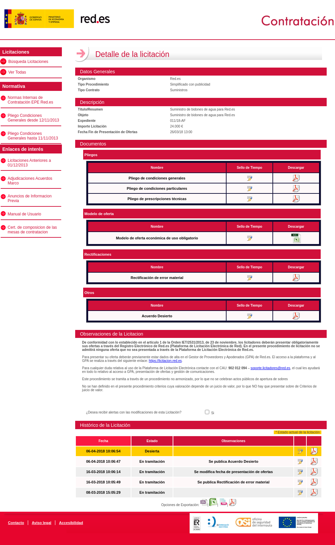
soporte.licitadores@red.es (270, 368)
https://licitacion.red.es (165, 361)
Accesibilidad (71, 523)
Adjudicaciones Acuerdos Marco (30, 180)
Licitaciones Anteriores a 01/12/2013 (29, 162)
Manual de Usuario (24, 214)
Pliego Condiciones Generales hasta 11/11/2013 (33, 135)
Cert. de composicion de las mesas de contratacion (32, 229)
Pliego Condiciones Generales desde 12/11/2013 (33, 118)
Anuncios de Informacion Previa (30, 198)
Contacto (16, 523)
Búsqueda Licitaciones (28, 61)
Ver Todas (17, 72)
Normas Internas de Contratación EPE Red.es (30, 100)
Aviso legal (42, 523)
